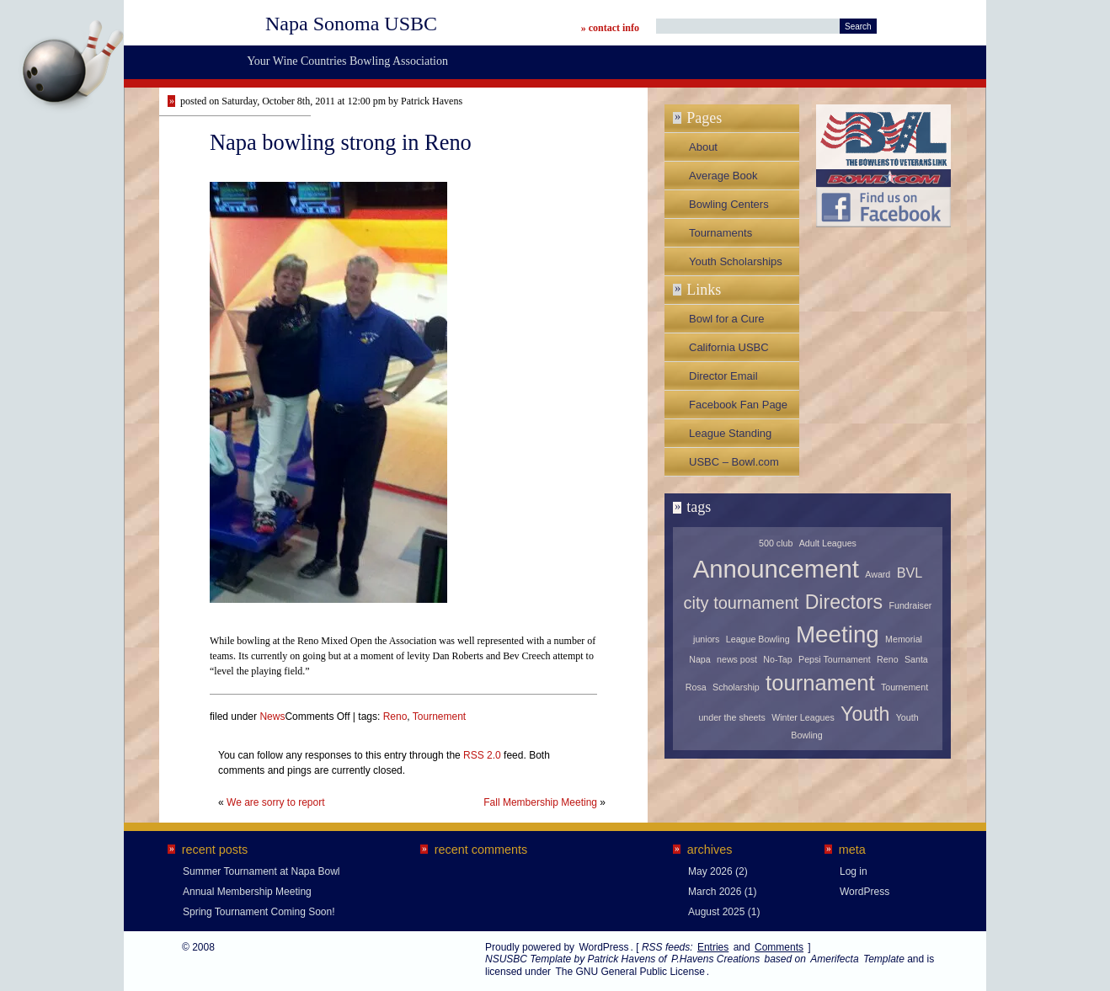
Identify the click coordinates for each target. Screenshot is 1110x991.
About (703, 147)
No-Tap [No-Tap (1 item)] (777, 659)
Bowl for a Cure (727, 318)
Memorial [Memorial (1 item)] (903, 639)
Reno (395, 716)
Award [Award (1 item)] (877, 574)
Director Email (723, 376)
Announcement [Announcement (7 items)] (776, 569)
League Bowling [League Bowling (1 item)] (758, 639)
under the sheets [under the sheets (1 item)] (731, 717)
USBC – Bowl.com (734, 462)
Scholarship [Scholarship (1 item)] (736, 687)
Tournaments (720, 232)
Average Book (723, 175)
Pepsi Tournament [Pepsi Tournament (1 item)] (834, 659)
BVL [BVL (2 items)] (910, 572)
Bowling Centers (729, 204)
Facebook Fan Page (738, 404)
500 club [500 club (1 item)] (775, 543)
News (272, 716)
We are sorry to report (275, 802)
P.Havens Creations (715, 959)
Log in (853, 871)
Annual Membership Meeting (247, 892)
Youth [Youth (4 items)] (865, 714)
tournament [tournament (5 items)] (820, 683)
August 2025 (716, 912)
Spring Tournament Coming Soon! (259, 912)
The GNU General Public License (629, 972)
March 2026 (714, 892)
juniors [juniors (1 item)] (706, 639)
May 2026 (710, 871)
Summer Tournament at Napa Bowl (261, 871)
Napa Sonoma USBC (351, 24)
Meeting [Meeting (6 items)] (837, 634)
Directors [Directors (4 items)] (844, 602)
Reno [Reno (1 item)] (887, 659)
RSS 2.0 (482, 755)
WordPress (864, 892)
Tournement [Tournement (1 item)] (904, 687)
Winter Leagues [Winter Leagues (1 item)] (803, 717)
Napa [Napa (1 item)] (699, 659)
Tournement (439, 716)
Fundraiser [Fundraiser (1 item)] (910, 605)
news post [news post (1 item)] (737, 659)
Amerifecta (834, 959)
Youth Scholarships (735, 261)
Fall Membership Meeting (540, 802)
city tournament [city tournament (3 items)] (741, 603)
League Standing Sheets (730, 437)
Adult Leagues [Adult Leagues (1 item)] (828, 543)
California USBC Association (729, 351)
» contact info (610, 28)
